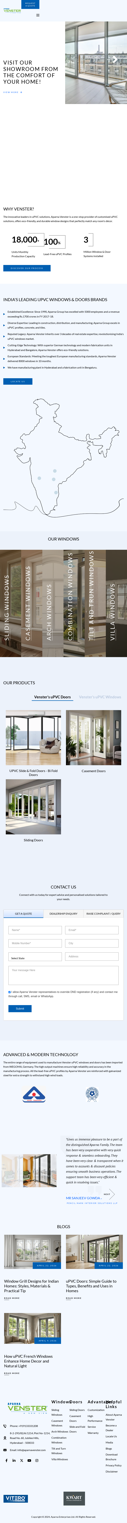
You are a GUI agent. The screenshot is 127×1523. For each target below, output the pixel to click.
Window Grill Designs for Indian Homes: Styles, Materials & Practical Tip (31, 1286)
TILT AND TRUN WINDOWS (91, 595)
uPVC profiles (15, 327)
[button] (53, 84)
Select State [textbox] (17, 958)
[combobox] (35, 956)
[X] (22, 1460)
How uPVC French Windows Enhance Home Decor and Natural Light (28, 1361)
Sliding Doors (33, 840)
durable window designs (55, 221)
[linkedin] (14, 1460)
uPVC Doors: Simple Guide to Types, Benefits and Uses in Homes (91, 1286)
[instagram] (37, 1460)
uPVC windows (16, 338)
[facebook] (7, 1460)
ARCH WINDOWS (48, 612)
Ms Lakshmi (76, 1197)
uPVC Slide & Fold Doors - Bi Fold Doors (33, 773)
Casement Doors (94, 771)
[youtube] (29, 1460)
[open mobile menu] (37, 15)
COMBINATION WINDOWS (70, 596)
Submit (20, 1008)
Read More (12, 1298)
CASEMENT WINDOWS (27, 603)
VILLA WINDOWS (112, 612)
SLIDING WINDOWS (6, 607)
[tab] (52, 697)
